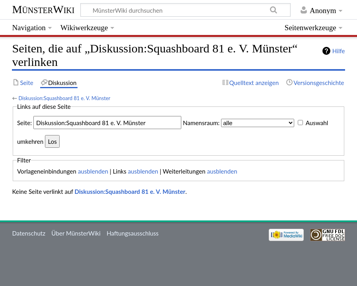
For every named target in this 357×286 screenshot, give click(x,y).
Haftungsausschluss (133, 233)
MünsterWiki (43, 9)
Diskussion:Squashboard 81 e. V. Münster (64, 98)
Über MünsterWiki (76, 233)
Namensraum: (201, 122)
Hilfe (338, 50)
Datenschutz (28, 233)
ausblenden (93, 171)
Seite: (24, 122)
